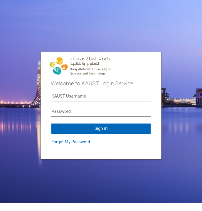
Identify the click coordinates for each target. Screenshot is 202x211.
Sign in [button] (101, 128)
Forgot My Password (70, 141)
